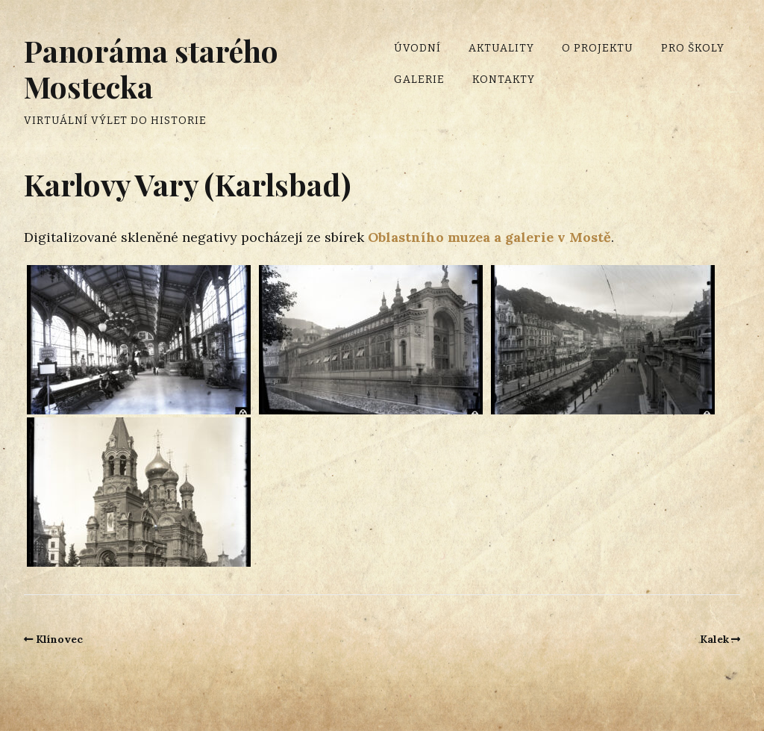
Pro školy (692, 48)
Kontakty (503, 79)
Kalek (714, 639)
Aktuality (501, 48)
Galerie (419, 79)
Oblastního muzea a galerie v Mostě (489, 237)
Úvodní (417, 48)
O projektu (597, 48)
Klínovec (59, 639)
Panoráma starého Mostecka (151, 68)
